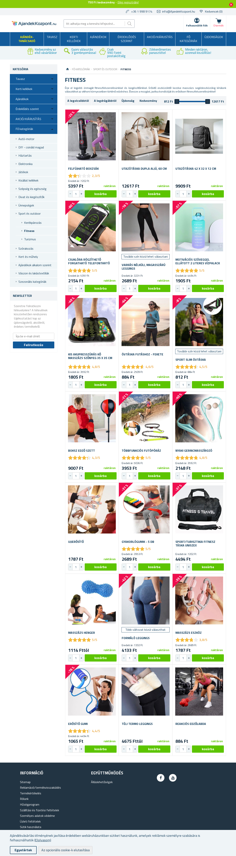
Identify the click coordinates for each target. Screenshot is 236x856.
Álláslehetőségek (102, 782)
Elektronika (25, 164)
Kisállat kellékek (28, 180)
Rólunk (24, 798)
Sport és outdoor (29, 213)
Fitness (29, 231)
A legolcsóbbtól (78, 100)
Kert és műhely (28, 256)
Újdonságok (213, 37)
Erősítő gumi (78, 724)
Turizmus (30, 239)
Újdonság (128, 100)
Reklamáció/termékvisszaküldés (40, 787)
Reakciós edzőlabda (190, 724)
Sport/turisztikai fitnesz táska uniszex (195, 543)
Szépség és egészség (32, 188)
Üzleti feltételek (30, 821)
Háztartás (25, 155)
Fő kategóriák (188, 39)
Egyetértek (23, 850)
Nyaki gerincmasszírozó (193, 450)
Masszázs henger (81, 633)
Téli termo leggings (137, 724)
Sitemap (25, 782)
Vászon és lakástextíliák (33, 273)
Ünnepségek (26, 205)
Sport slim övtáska (190, 360)
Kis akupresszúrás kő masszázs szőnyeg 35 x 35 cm (90, 356)
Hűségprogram (29, 804)
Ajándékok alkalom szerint (34, 265)
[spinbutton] (76, 194)
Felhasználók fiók (197, 25)
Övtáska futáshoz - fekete (142, 354)
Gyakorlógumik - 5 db (138, 542)
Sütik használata (30, 827)
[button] (81, 194)
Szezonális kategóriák (32, 281)
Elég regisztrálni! (128, 2)
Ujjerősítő (76, 542)
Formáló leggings (136, 638)
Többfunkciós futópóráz (141, 450)
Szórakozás (25, 248)
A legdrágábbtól (105, 100)
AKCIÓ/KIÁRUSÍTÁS (160, 37)
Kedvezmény (148, 100)
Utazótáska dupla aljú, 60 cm (144, 168)
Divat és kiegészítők (31, 197)
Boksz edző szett (81, 450)
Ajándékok (98, 37)
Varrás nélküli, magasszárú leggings (143, 266)
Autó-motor (26, 139)
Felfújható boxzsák (83, 168)
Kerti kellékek (74, 39)
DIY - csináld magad (31, 147)
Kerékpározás (33, 222)
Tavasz (52, 37)
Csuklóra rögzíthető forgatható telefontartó (89, 261)
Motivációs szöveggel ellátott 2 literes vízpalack (197, 261)
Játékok (23, 172)
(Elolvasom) (42, 840)
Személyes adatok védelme (37, 815)
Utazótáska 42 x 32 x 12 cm (195, 168)
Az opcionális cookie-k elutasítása (65, 850)
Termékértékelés (30, 793)
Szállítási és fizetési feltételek (39, 810)
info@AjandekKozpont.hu (178, 11)
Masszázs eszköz (188, 633)
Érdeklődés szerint (127, 39)
